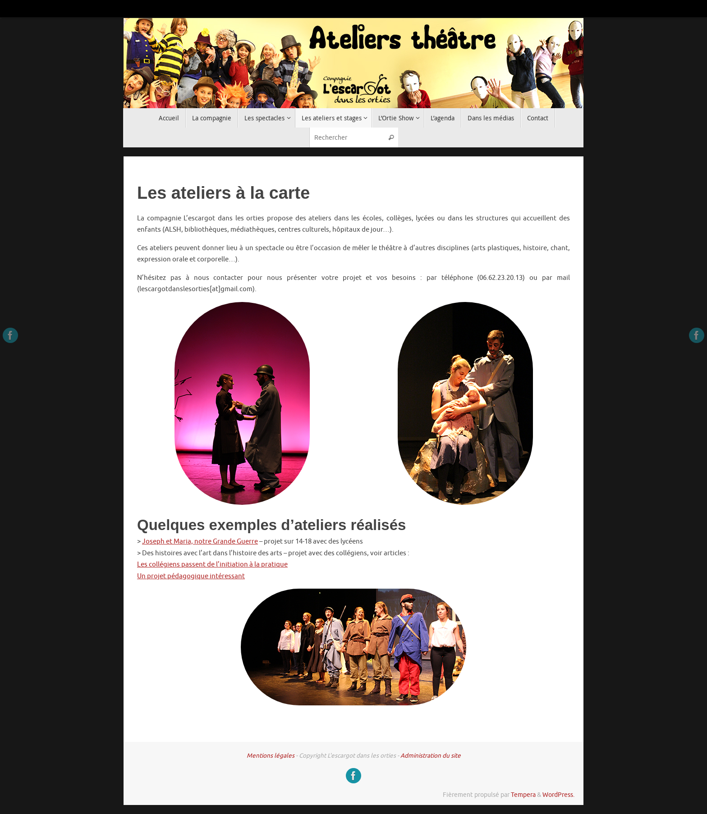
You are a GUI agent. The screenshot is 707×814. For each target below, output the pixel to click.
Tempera (523, 795)
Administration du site (430, 755)
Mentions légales (270, 755)
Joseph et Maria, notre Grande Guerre (200, 541)
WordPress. (558, 795)
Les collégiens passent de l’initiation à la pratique (212, 564)
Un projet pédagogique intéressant (191, 576)
